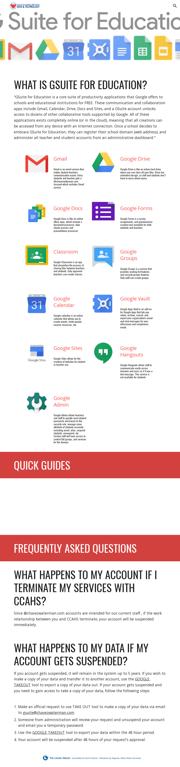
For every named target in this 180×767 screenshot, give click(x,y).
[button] (175, 6)
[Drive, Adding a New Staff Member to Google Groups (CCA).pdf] (130, 506)
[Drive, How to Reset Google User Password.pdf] (50, 506)
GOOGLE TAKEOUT (48, 732)
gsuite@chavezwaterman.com (48, 712)
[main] (90, 109)
